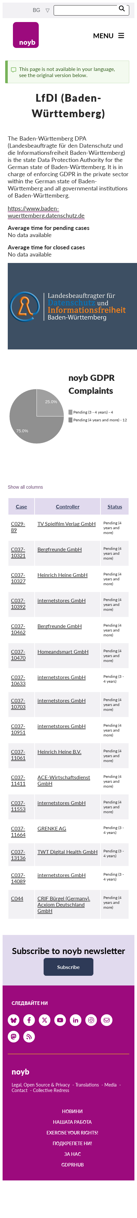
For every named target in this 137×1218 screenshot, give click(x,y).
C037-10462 (18, 629)
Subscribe (68, 967)
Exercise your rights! (72, 1132)
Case (21, 506)
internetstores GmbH (61, 600)
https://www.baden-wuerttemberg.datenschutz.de (46, 212)
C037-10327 (18, 578)
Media (110, 1084)
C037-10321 (18, 552)
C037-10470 (18, 654)
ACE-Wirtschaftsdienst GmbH (63, 780)
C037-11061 (18, 754)
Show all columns (25, 487)
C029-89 (18, 526)
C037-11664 (18, 831)
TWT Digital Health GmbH (67, 851)
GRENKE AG (51, 828)
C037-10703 (18, 703)
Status (115, 506)
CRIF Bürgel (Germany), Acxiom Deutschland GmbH (63, 904)
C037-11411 (18, 780)
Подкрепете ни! (72, 1143)
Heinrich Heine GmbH (62, 575)
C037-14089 (18, 878)
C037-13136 (18, 854)
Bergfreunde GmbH (59, 549)
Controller (67, 506)
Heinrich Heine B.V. (59, 751)
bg (37, 10)
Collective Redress (51, 1090)
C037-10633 (18, 680)
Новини (72, 1111)
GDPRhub (72, 1164)
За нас (72, 1154)
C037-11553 (18, 806)
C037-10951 (18, 729)
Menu (103, 35)
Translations (87, 1084)
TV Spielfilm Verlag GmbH (66, 523)
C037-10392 (18, 603)
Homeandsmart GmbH (63, 651)
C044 (17, 898)
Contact (19, 1090)
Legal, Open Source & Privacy (41, 1084)
